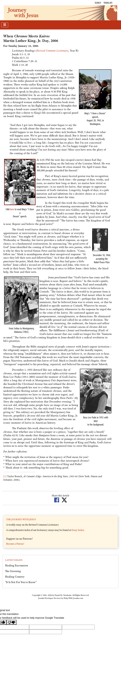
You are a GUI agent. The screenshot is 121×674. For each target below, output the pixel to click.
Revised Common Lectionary (52, 50)
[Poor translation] (11, 622)
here (12, 209)
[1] (4, 476)
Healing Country (14, 576)
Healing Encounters (16, 565)
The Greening (13, 571)
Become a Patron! (15, 543)
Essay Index (78, 530)
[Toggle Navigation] (4, 24)
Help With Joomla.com (73, 598)
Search (98, 2)
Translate (108, 2)
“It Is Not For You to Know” (21, 582)
